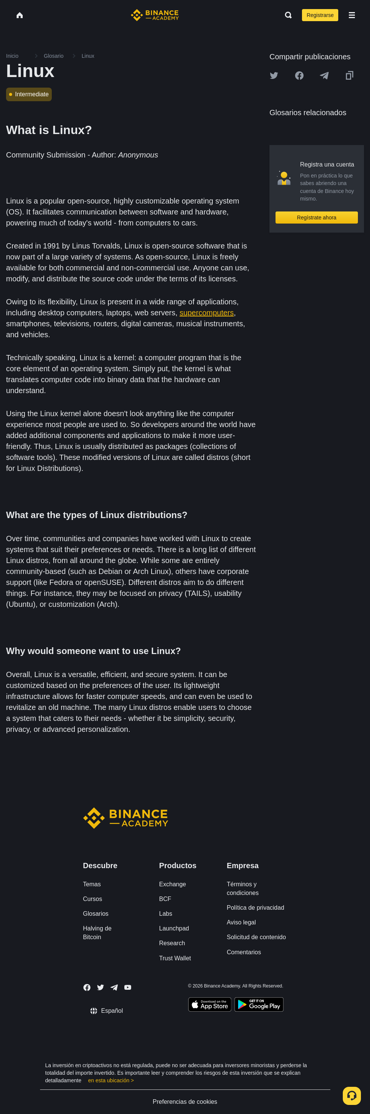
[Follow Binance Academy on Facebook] (87, 987)
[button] (351, 15)
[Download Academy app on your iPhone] (210, 1005)
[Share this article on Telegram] (324, 75)
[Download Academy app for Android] (258, 1005)
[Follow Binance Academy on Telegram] (114, 987)
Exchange (172, 884)
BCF (165, 899)
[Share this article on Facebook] (299, 75)
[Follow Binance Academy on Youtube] (128, 987)
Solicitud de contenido (256, 937)
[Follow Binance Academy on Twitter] (100, 987)
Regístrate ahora (316, 217)
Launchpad (174, 928)
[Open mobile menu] (352, 15)
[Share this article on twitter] (274, 75)
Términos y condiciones (243, 888)
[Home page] (155, 15)
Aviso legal (241, 922)
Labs (165, 913)
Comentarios (244, 952)
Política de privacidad (255, 907)
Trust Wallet (175, 958)
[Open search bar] (286, 15)
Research (172, 943)
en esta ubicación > (111, 1080)
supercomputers (207, 313)
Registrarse (320, 15)
